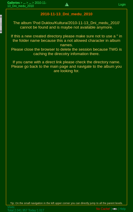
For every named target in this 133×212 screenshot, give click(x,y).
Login (122, 4)
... (24, 2)
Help (122, 209)
